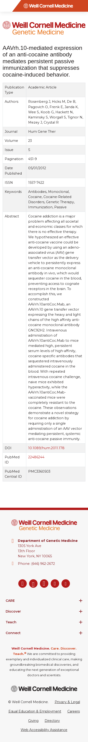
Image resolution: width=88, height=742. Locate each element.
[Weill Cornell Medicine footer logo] (44, 688)
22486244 (36, 457)
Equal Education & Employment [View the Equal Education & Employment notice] (34, 711)
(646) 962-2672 (43, 564)
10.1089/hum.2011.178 (46, 448)
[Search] (82, 6)
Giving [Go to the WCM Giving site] (33, 721)
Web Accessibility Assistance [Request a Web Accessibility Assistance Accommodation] (44, 730)
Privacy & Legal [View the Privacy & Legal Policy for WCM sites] (67, 702)
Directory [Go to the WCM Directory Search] (52, 721)
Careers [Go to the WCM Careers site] (73, 711)
